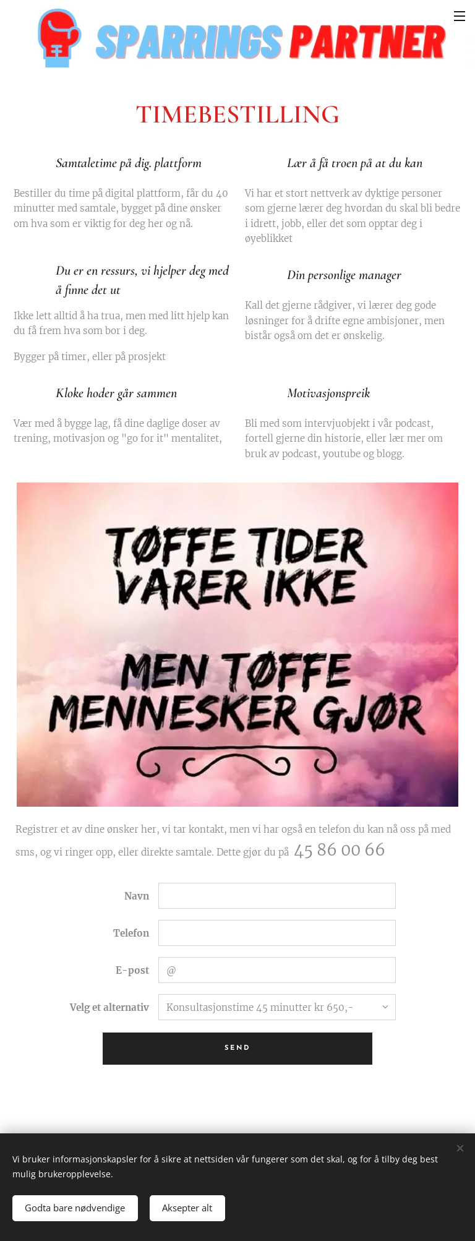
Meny (459, 16)
